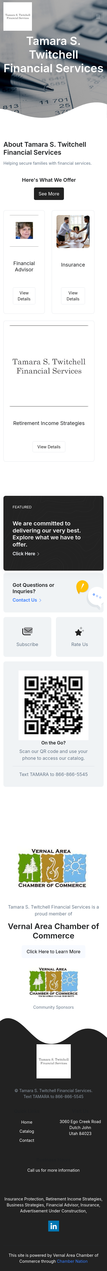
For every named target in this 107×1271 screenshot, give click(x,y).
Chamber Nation (72, 1261)
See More (49, 194)
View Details (24, 295)
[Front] (18, 16)
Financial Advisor (24, 266)
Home (26, 1122)
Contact (26, 1140)
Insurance (73, 265)
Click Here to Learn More (53, 951)
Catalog (26, 1131)
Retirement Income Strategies (49, 423)
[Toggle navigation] (98, 16)
